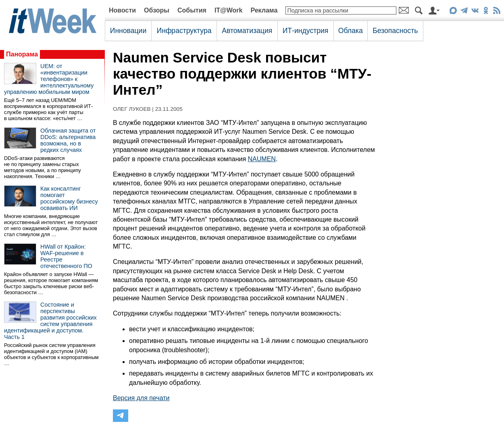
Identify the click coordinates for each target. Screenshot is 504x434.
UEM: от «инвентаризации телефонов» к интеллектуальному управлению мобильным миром (49, 79)
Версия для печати (141, 398)
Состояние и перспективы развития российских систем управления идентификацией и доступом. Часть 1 (50, 320)
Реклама (263, 10)
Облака (350, 31)
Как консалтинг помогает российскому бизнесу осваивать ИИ (69, 198)
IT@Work (229, 10)
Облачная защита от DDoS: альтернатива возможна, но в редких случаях (68, 140)
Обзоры (156, 10)
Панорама (22, 54)
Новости (122, 10)
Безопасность (395, 31)
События (191, 10)
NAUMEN (262, 159)
